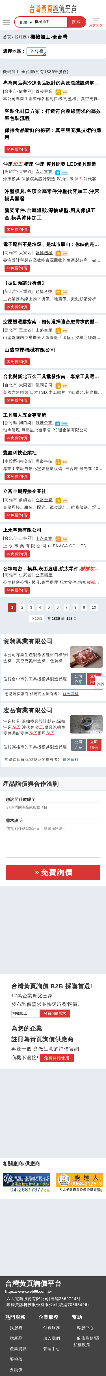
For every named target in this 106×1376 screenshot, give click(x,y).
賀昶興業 (44, 91)
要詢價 (16, 1369)
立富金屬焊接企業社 (24, 491)
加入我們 (51, 1338)
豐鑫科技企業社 (20, 452)
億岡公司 (44, 385)
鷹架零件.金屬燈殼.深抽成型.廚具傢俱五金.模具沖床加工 (50, 214)
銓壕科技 (44, 291)
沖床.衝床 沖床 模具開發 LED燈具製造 (49, 164)
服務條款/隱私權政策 (86, 1341)
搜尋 (76, 21)
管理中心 (51, 1348)
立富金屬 (44, 500)
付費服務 (51, 1327)
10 (94, 607)
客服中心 (85, 1327)
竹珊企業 (44, 422)
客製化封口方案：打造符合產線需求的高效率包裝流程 (53, 115)
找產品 (16, 1338)
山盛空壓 (44, 330)
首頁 (7, 37)
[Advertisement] (53, 924)
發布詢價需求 (55, 1013)
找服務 (20, 37)
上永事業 (44, 538)
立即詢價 (94, 679)
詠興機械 (44, 252)
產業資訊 (18, 1348)
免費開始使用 (57, 1058)
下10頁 (36, 618)
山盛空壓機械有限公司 (30, 350)
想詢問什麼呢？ (21, 799)
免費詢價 (96, 22)
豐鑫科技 (44, 461)
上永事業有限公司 (22, 529)
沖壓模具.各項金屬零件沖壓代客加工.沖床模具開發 (52, 195)
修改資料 (71, 694)
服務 (23, 22)
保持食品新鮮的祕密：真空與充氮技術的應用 (53, 134)
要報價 (16, 1359)
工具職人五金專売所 (24, 415)
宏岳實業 (44, 171)
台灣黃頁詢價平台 (53, 1287)
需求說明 (14, 820)
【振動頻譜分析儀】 (24, 282)
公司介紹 (79, 679)
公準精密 (44, 575)
